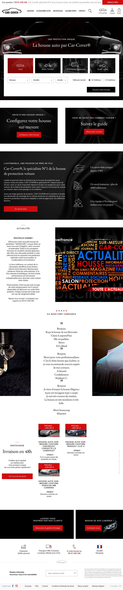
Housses (31, 11)
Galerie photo (71, 11)
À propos (28, 587)
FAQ (36, 587)
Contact (82, 11)
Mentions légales (98, 587)
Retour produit (83, 587)
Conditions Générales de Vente (63, 587)
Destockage (58, 11)
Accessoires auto (44, 11)
